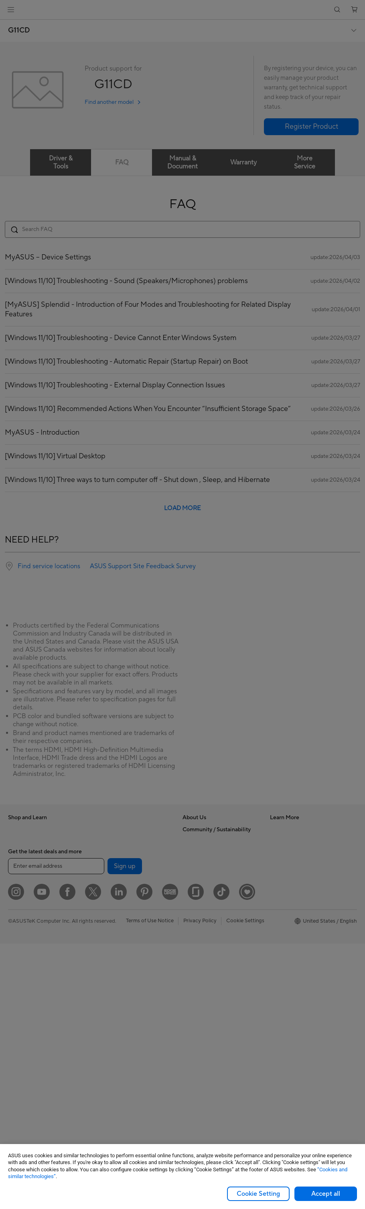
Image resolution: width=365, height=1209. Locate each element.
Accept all (325, 1194)
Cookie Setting (258, 1194)
